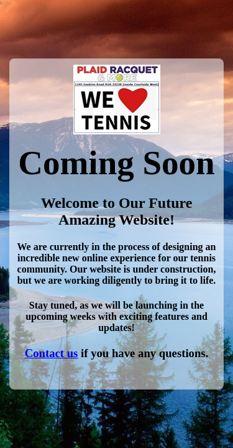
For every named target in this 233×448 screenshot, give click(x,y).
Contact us (51, 353)
